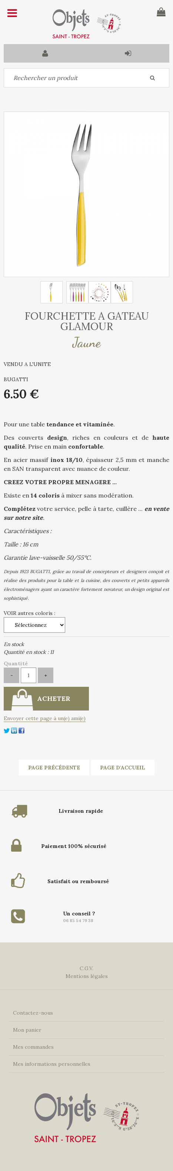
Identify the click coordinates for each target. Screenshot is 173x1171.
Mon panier (27, 1030)
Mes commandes (33, 1047)
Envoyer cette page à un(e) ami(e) (45, 718)
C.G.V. (86, 968)
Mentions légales (87, 976)
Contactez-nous (33, 1012)
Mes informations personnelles (51, 1064)
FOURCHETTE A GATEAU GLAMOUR (86, 321)
